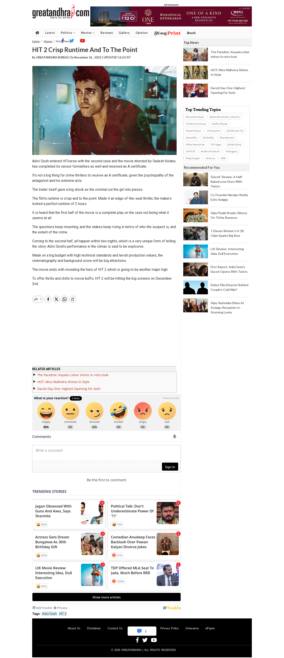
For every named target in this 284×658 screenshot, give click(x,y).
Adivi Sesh (49, 611)
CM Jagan (216, 144)
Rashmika (208, 137)
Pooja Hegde (193, 158)
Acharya (210, 158)
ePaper (210, 625)
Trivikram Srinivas (196, 123)
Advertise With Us (141, 625)
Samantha (191, 137)
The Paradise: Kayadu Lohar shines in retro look (72, 372)
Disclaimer (94, 625)
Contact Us (115, 625)
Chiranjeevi (214, 130)
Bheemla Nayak (195, 116)
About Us (74, 625)
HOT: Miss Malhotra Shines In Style (63, 379)
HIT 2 (62, 611)
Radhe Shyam (220, 123)
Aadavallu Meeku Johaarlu (224, 116)
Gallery (124, 32)
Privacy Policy (169, 625)
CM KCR (190, 151)
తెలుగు (191, 33)
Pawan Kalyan (193, 130)
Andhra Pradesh (210, 151)
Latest (50, 32)
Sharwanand (227, 137)
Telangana (231, 151)
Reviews (107, 32)
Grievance (192, 625)
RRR (223, 158)
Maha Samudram (195, 144)
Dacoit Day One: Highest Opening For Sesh (69, 386)
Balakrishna (234, 144)
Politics (68, 33)
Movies (88, 33)
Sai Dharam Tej (235, 130)
